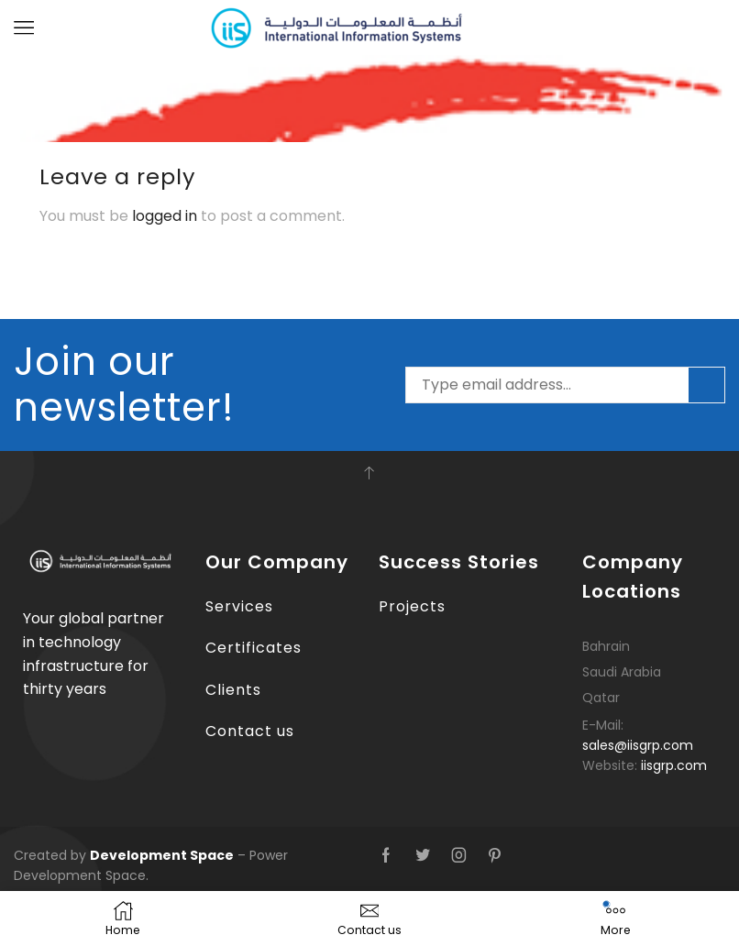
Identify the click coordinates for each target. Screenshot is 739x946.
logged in (164, 215)
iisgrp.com (674, 764)
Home (59, 86)
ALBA (110, 86)
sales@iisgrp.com (637, 744)
